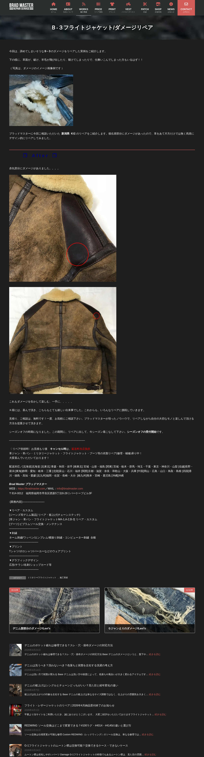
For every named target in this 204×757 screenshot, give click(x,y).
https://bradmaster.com (31, 488)
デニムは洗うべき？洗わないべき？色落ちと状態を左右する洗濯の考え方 (68, 665)
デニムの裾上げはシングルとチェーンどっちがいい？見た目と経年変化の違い (71, 685)
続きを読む (154, 654)
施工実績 (64, 577)
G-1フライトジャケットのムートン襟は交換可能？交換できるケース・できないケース (76, 745)
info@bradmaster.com (70, 488)
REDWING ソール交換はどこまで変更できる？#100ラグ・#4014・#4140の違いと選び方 (77, 725)
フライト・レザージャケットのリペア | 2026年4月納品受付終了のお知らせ (69, 705)
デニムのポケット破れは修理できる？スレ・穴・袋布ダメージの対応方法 (68, 645)
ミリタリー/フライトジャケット (42, 577)
